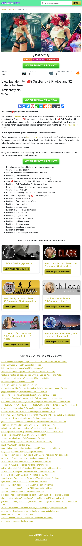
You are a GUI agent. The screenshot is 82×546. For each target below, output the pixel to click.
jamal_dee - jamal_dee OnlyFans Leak (17, 514)
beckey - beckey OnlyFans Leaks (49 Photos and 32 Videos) (26, 441)
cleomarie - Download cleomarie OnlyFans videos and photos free (28, 425)
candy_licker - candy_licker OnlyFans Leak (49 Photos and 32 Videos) (30, 448)
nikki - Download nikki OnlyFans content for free (21, 365)
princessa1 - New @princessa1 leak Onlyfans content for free (27, 485)
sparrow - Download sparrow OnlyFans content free (22, 491)
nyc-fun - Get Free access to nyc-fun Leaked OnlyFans (24, 481)
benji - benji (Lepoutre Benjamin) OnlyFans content (22, 451)
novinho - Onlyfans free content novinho (17, 381)
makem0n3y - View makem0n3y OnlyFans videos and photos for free (30, 408)
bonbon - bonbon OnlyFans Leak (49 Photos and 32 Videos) (26, 475)
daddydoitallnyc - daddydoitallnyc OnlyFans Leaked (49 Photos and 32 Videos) (34, 361)
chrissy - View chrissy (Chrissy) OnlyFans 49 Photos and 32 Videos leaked (32, 498)
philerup (18, 116)
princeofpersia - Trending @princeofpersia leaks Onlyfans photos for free (32, 431)
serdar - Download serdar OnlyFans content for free (22, 438)
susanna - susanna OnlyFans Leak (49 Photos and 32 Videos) (26, 488)
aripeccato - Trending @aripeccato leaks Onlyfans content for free (28, 395)
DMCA (44, 540)
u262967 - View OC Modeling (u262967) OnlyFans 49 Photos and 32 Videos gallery (36, 401)
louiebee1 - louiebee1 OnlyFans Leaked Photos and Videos (26, 378)
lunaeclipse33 (74, 125)
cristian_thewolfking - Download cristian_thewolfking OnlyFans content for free (34, 508)
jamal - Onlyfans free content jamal (15, 445)
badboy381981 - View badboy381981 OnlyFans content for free (28, 411)
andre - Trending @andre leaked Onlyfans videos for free (25, 435)
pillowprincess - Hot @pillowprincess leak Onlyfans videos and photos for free (34, 388)
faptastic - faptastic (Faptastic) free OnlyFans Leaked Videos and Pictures (32, 375)
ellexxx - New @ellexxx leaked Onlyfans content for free (24, 465)
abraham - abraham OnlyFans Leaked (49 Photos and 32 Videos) (28, 371)
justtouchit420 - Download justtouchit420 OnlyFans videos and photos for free (33, 421)
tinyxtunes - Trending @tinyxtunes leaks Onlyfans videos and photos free (31, 398)
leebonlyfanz (31, 137)
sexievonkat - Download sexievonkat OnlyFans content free (26, 418)
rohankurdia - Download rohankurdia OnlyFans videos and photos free (30, 511)
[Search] (56, 3)
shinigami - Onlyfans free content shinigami (19, 385)
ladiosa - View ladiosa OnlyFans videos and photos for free (26, 461)
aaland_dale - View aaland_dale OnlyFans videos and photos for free (30, 428)
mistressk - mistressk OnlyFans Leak (17, 521)
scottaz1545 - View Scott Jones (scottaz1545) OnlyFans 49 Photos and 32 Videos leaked (39, 405)
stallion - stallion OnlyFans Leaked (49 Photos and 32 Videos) (27, 518)
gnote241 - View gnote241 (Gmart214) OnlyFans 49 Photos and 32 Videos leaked (35, 455)
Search (76, 3)
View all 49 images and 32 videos (41, 65)
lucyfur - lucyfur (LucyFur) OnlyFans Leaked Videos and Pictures (28, 471)
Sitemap (38, 540)
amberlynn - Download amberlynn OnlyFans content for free (26, 458)
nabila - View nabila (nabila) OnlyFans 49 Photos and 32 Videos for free (31, 468)
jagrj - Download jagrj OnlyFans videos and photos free (24, 391)
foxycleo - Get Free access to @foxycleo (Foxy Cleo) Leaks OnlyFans (30, 478)
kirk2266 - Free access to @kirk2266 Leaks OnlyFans (23, 368)
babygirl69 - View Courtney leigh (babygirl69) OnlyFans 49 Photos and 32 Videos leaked (38, 415)
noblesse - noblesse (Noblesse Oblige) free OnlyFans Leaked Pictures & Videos (35, 495)
